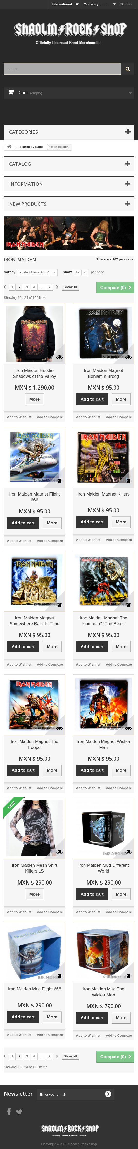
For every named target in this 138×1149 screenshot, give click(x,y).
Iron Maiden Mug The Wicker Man (103, 992)
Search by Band (31, 147)
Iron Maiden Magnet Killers (103, 494)
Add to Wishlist (19, 417)
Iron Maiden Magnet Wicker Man (103, 744)
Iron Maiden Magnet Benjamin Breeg (103, 373)
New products (27, 204)
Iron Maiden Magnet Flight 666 (34, 497)
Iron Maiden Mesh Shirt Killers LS (34, 868)
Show (67, 272)
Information (26, 184)
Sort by (9, 272)
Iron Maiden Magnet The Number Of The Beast (103, 621)
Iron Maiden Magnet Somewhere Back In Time (34, 621)
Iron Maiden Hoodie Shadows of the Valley (34, 373)
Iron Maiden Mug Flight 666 (34, 989)
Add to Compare (50, 417)
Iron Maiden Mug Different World (103, 868)
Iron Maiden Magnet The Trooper (34, 744)
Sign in (126, 4)
